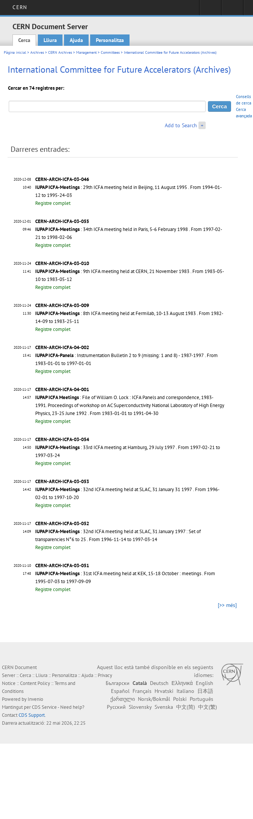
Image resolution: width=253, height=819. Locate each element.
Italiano (185, 691)
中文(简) (185, 707)
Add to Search (181, 125)
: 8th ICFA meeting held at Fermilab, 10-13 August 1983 (115, 313)
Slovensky (140, 707)
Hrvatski (164, 691)
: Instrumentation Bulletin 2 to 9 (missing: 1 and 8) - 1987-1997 (119, 355)
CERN (19, 7)
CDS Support (32, 715)
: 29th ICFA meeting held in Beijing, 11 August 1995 (111, 187)
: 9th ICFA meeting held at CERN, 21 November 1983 (112, 271)
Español (120, 691)
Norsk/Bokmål (154, 699)
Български (118, 683)
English (204, 683)
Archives (37, 52)
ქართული (122, 699)
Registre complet (52, 203)
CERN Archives (60, 52)
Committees (110, 52)
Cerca (24, 40)
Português (201, 699)
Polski (180, 699)
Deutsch (159, 683)
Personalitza (110, 40)
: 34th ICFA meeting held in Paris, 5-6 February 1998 (111, 229)
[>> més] (227, 605)
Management (86, 52)
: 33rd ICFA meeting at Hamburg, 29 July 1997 (105, 447)
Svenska (164, 707)
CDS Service (44, 707)
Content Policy (35, 683)
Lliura (50, 40)
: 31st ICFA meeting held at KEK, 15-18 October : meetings (118, 573)
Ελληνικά (182, 683)
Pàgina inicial (15, 52)
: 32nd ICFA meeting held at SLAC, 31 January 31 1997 (113, 489)
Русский (116, 707)
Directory (232, 10)
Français (142, 691)
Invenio (35, 699)
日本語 (205, 691)
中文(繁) (207, 707)
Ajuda (76, 40)
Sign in (210, 10)
